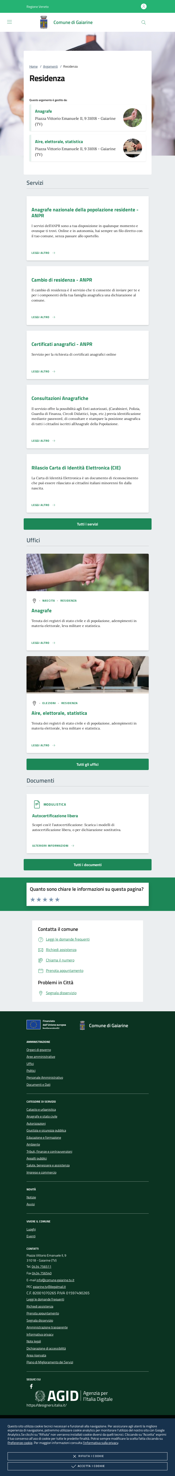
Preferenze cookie (20, 1442)
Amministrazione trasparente (47, 1327)
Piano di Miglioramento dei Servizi (50, 1362)
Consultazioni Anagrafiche (59, 398)
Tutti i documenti (88, 865)
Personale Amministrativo (45, 1077)
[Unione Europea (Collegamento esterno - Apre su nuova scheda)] (48, 1025)
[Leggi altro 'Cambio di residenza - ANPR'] (43, 317)
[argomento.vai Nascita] (49, 600)
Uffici (30, 1063)
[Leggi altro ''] (43, 643)
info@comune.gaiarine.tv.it (55, 1280)
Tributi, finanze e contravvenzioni (49, 1151)
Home (33, 66)
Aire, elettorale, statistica (59, 141)
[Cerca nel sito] (144, 22)
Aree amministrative (41, 1056)
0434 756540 (42, 1273)
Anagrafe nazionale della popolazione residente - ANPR (85, 212)
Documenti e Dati (38, 1084)
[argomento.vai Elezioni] (49, 703)
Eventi (31, 1236)
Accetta (87, 1466)
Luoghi (31, 1229)
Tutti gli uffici (87, 764)
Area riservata (36, 1355)
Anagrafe (43, 111)
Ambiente (33, 1144)
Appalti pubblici (37, 1158)
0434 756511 (41, 1266)
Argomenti (50, 66)
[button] (38, 6)
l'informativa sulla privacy (100, 1442)
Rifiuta (87, 1456)
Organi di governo (39, 1049)
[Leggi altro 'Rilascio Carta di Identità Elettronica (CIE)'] (43, 505)
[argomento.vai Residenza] (68, 600)
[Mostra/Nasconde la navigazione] (9, 22)
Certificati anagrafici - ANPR (61, 344)
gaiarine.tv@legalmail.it (49, 1286)
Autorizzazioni (36, 1123)
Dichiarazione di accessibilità (46, 1348)
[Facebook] (31, 1387)
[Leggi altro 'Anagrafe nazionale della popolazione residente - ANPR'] (43, 253)
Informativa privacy (40, 1334)
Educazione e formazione (44, 1137)
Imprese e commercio (41, 1172)
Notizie (31, 1197)
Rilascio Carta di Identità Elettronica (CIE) (76, 467)
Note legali (34, 1341)
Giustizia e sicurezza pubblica (46, 1130)
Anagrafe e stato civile (42, 1116)
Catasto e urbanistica (41, 1109)
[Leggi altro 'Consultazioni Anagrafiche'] (43, 441)
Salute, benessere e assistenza (48, 1165)
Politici (31, 1070)
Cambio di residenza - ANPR (61, 279)
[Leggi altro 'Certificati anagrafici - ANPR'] (43, 371)
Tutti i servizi (87, 524)
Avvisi (31, 1204)
